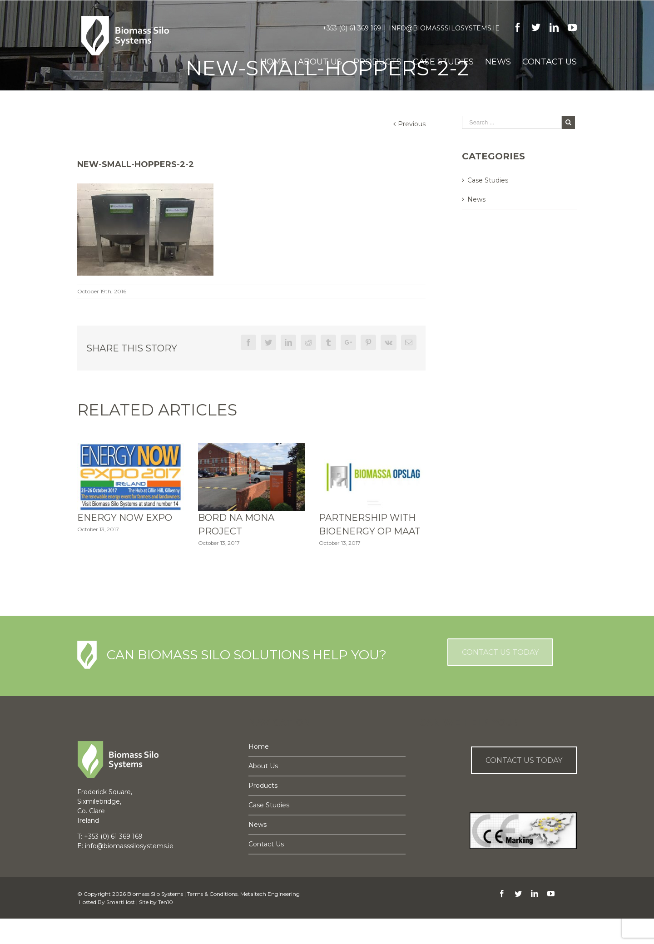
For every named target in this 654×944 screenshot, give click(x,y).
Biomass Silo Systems (155, 893)
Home (258, 746)
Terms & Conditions (212, 893)
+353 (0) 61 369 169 (351, 28)
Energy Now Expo (124, 517)
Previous (412, 124)
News (476, 199)
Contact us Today (524, 760)
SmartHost (120, 902)
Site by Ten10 (156, 902)
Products (262, 785)
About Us (263, 766)
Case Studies (487, 180)
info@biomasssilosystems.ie (444, 28)
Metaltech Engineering (270, 893)
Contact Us (266, 844)
